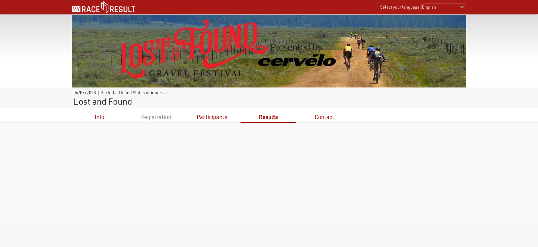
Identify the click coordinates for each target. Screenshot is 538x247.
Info (99, 116)
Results (268, 116)
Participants (212, 116)
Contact (324, 116)
